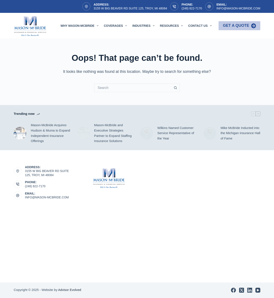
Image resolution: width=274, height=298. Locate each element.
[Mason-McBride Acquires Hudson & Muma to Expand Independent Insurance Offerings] (20, 133)
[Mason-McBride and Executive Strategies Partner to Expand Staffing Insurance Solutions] (83, 133)
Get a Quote (239, 25)
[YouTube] (257, 290)
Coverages (116, 25)
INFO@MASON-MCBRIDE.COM (47, 197)
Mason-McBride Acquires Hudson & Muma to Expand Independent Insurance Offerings (50, 133)
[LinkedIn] (249, 290)
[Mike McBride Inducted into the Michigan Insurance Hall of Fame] (210, 133)
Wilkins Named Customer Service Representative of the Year (175, 133)
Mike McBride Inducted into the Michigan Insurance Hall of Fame (240, 133)
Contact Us (200, 25)
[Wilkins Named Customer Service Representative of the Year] (146, 133)
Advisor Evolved (69, 290)
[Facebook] (233, 290)
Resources (172, 25)
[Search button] (175, 88)
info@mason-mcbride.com (238, 8)
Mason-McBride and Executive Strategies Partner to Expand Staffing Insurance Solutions (113, 133)
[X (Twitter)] (241, 290)
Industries (144, 25)
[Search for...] (132, 88)
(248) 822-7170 (192, 8)
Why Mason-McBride (80, 25)
